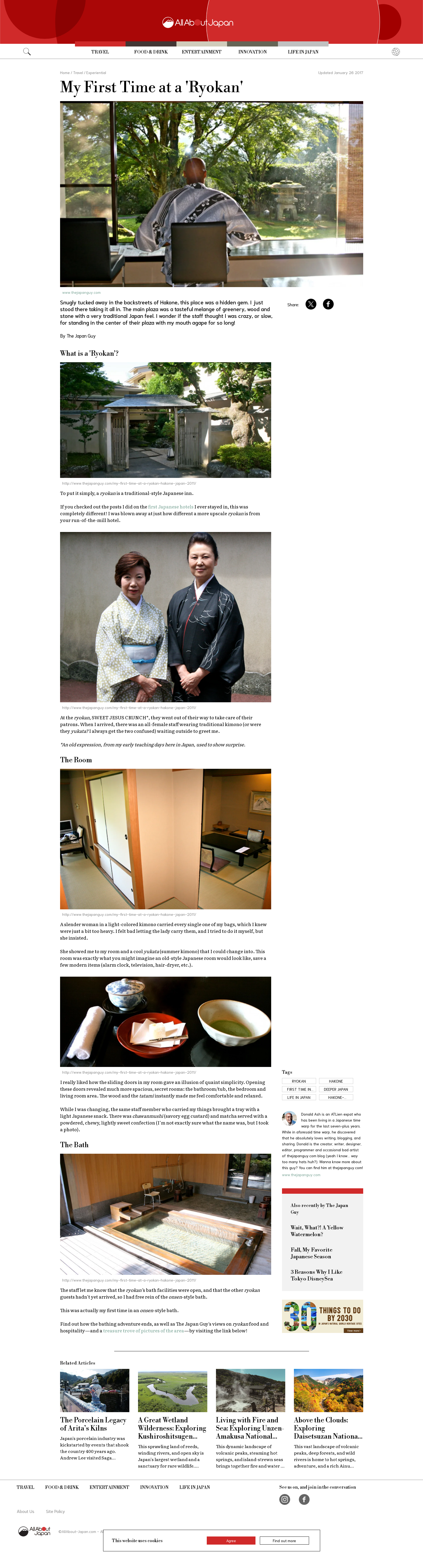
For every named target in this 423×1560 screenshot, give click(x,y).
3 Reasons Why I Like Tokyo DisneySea (316, 1275)
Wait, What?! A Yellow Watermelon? (317, 1231)
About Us (25, 1511)
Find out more (284, 1540)
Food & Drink (151, 52)
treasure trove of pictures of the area (143, 1330)
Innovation (252, 52)
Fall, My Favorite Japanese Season (311, 1253)
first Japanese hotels (171, 506)
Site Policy (55, 1511)
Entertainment (202, 52)
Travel (100, 52)
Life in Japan (303, 52)
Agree (231, 1540)
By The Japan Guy (78, 335)
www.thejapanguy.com (81, 292)
